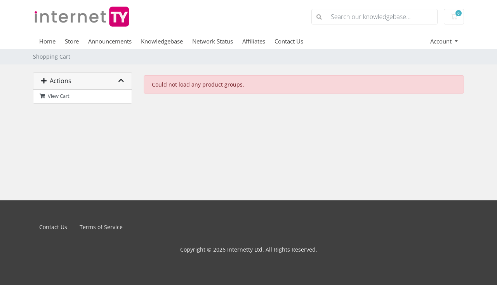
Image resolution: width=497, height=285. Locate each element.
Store (72, 41)
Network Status (212, 41)
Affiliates (253, 41)
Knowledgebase (162, 41)
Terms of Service (101, 227)
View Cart (54, 96)
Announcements (110, 41)
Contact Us (289, 41)
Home (47, 41)
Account (441, 41)
